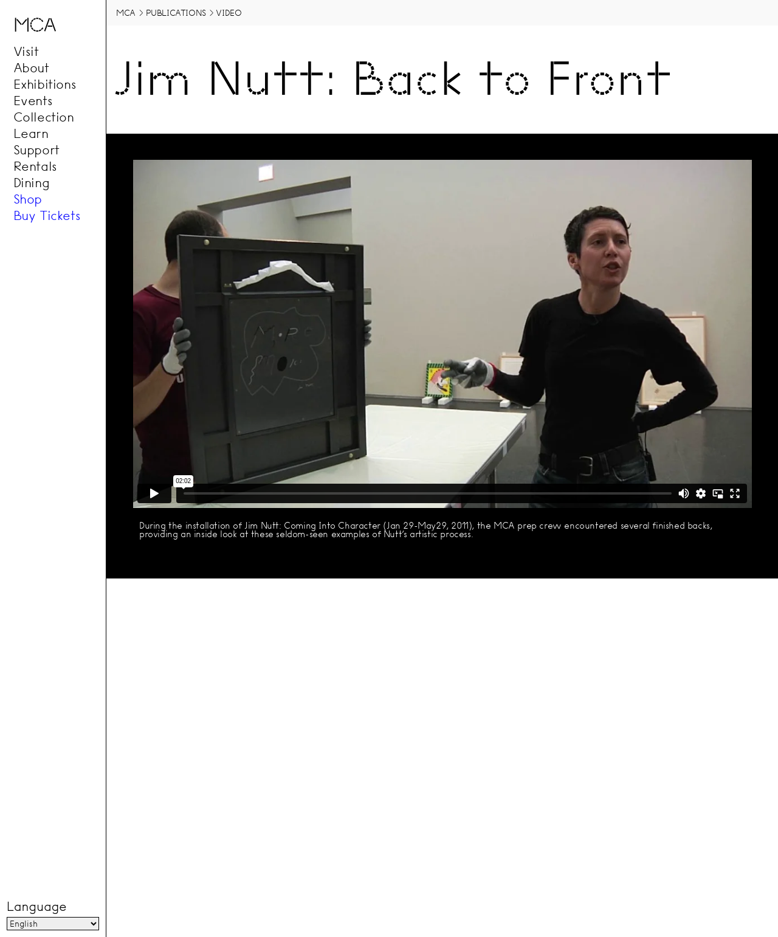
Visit (26, 51)
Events (33, 100)
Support (36, 149)
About (31, 67)
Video (228, 13)
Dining (31, 182)
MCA (126, 13)
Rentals (35, 166)
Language (36, 907)
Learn (31, 133)
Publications (176, 13)
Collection (43, 117)
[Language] (53, 923)
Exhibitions (45, 84)
